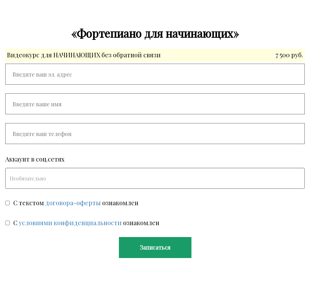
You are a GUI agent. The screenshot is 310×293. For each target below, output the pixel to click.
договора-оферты (73, 203)
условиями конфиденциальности (70, 223)
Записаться (155, 247)
